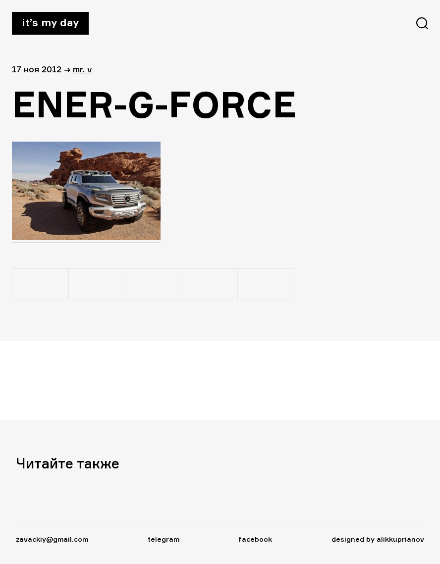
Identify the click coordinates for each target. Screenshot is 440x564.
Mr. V (82, 69)
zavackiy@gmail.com (52, 539)
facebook (255, 539)
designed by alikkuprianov (377, 539)
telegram (163, 539)
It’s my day (50, 22)
